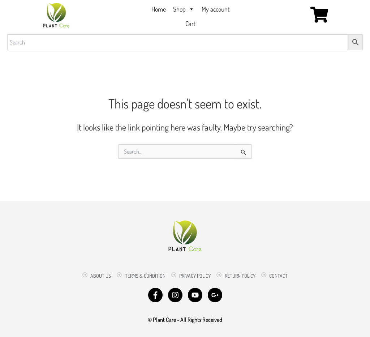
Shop (183, 9)
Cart (190, 23)
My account (215, 9)
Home (158, 9)
